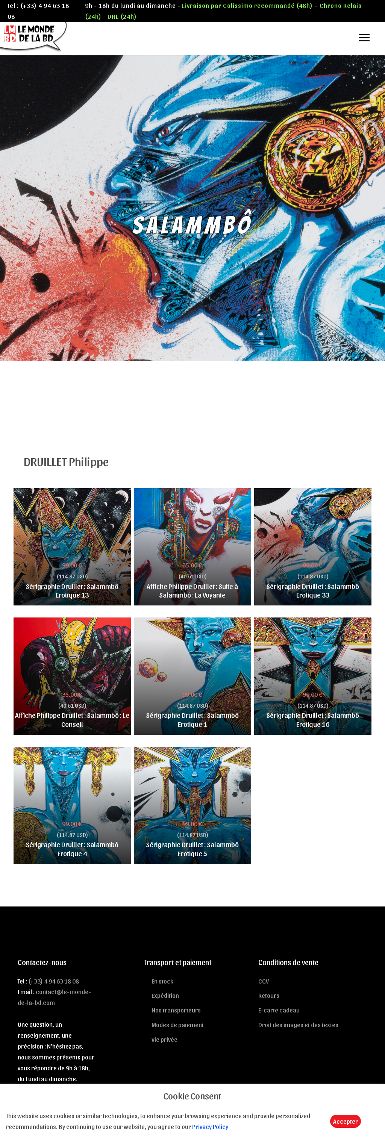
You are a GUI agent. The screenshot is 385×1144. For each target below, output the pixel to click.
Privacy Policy (210, 1126)
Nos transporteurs (176, 1010)
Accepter (345, 1121)
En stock (162, 981)
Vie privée (164, 1039)
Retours (268, 995)
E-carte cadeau (279, 1010)
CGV (263, 981)
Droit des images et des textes (298, 1024)
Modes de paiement (178, 1024)
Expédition (165, 995)
